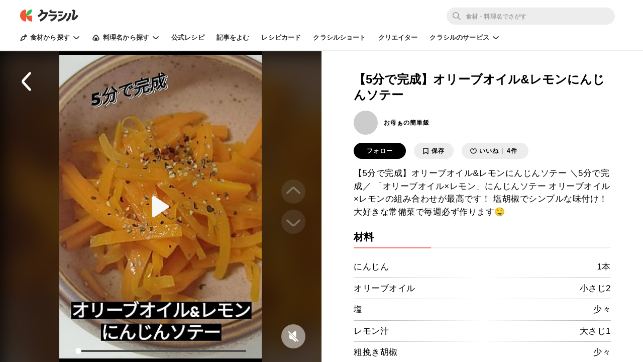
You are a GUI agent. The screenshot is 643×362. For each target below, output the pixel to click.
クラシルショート (339, 37)
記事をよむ (233, 37)
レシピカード (281, 37)
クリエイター (398, 37)
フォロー (380, 150)
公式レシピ (187, 37)
